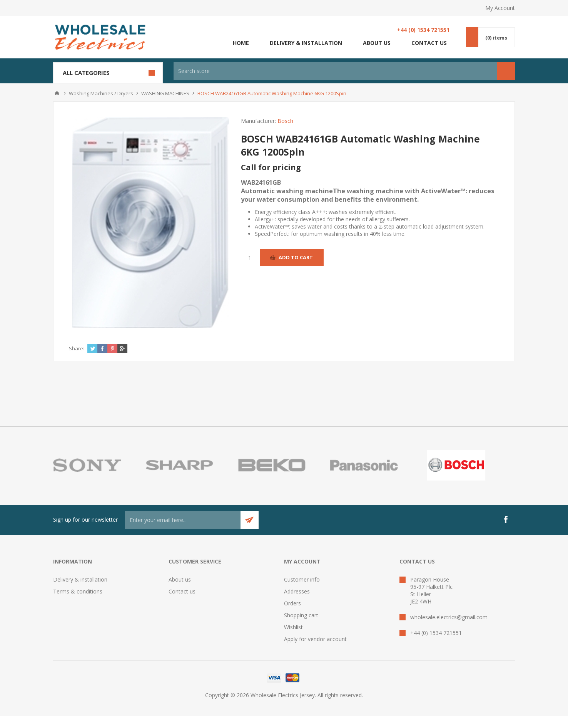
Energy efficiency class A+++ (290, 211)
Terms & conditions (77, 591)
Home (241, 42)
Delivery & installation (306, 42)
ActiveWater (270, 226)
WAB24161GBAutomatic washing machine (367, 191)
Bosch (285, 120)
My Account (500, 8)
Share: (76, 348)
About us (377, 42)
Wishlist (293, 627)
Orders (292, 603)
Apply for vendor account (315, 639)
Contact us (429, 42)
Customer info (302, 579)
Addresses (297, 591)
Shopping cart (301, 615)
